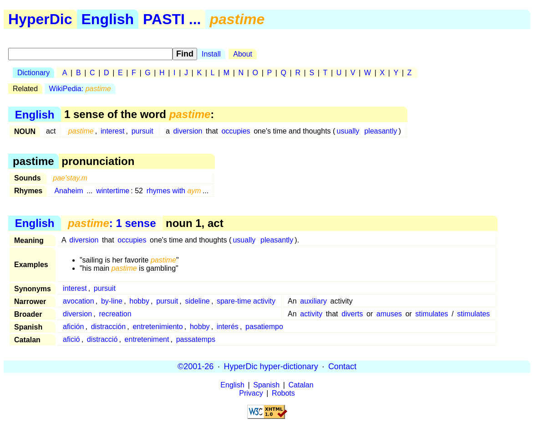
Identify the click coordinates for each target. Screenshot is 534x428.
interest (112, 131)
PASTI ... (172, 19)
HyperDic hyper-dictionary (271, 366)
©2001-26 (196, 366)
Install (211, 54)
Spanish (266, 385)
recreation (115, 314)
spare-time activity (246, 301)
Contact (342, 366)
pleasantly (380, 131)
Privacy (251, 393)
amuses (389, 314)
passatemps (195, 339)
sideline (197, 301)
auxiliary (313, 301)
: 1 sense (112, 223)
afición (73, 326)
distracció (102, 339)
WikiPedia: (80, 89)
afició (71, 339)
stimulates (431, 314)
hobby (139, 301)
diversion (187, 131)
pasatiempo (264, 326)
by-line (111, 301)
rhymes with (174, 191)
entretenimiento (157, 326)
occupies (235, 131)
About (242, 54)
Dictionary (33, 73)
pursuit (142, 131)
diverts (352, 314)
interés (228, 326)
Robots (283, 393)
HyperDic (40, 19)
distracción (108, 326)
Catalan (301, 385)
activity (311, 314)
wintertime (112, 191)
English (107, 19)
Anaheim (68, 191)
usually (348, 131)
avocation (78, 301)
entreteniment (147, 339)
